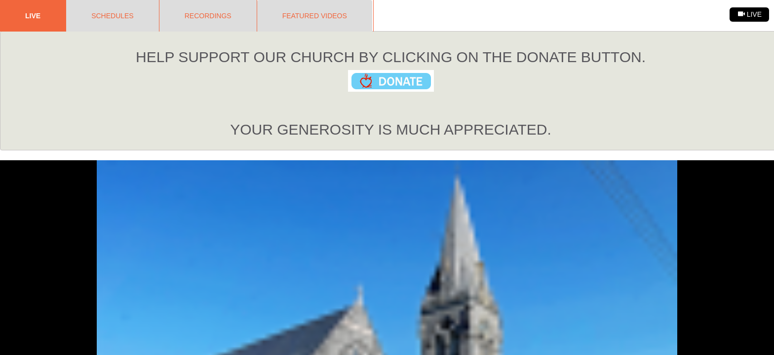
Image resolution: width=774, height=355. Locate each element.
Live (32, 16)
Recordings (208, 16)
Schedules (112, 16)
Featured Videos (314, 16)
